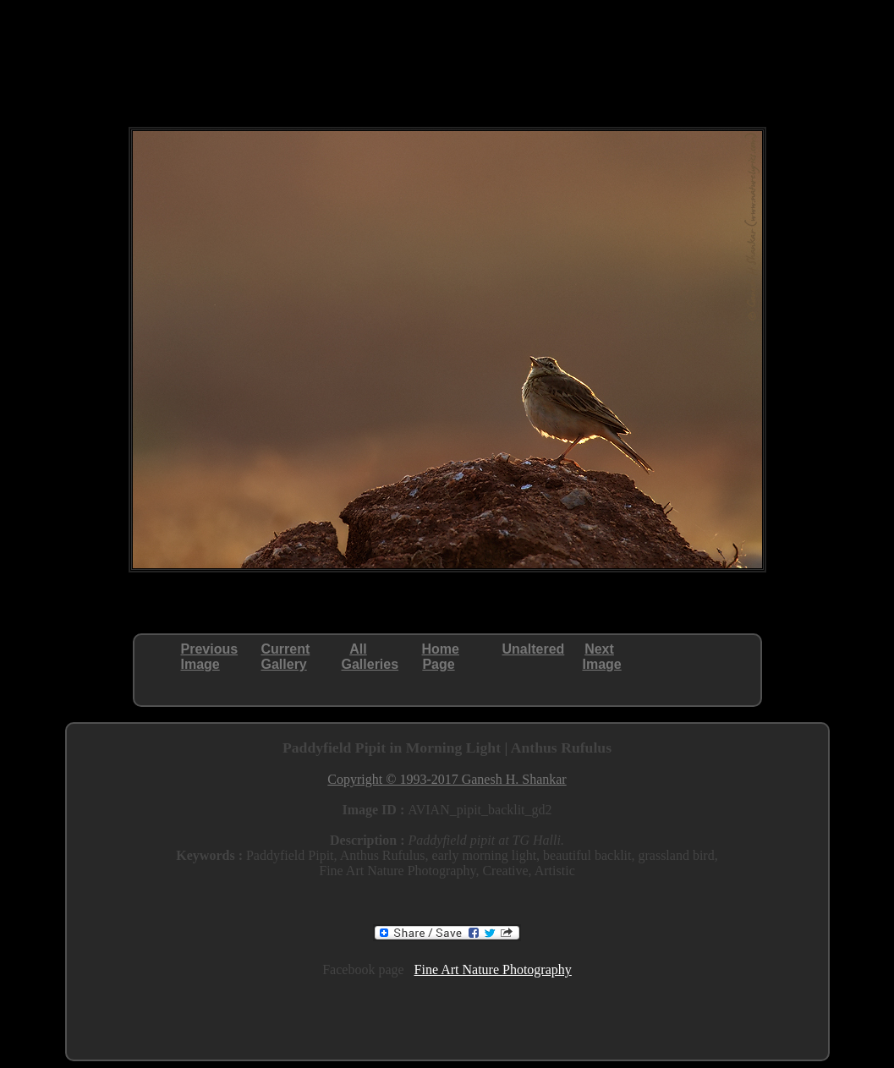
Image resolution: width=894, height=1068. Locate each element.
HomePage (440, 656)
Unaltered (533, 649)
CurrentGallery (285, 656)
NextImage (602, 656)
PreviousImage (210, 656)
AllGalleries (370, 656)
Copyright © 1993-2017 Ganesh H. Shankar (446, 779)
